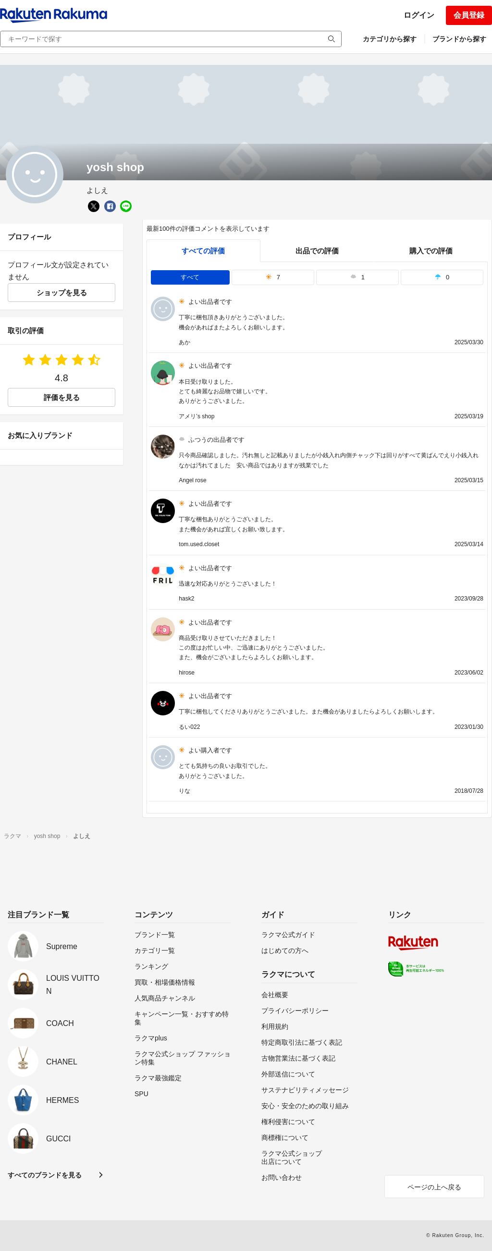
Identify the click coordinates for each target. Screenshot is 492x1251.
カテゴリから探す (390, 39)
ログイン (419, 15)
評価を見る (62, 397)
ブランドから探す (459, 39)
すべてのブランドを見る (45, 1175)
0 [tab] (442, 277)
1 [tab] (357, 277)
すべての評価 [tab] (203, 251)
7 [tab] (273, 277)
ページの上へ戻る (434, 1187)
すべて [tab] (190, 277)
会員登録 (469, 15)
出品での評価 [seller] (317, 251)
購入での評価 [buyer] (431, 251)
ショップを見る (62, 292)
